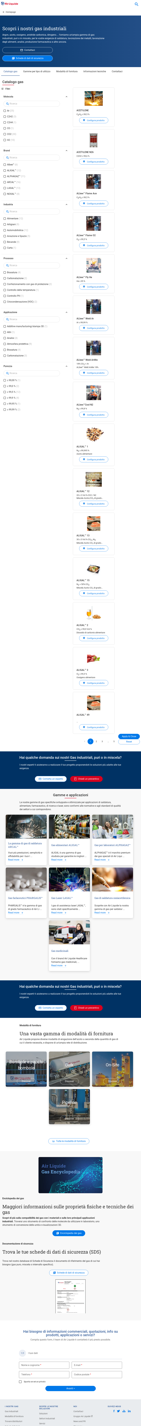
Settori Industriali (47, 1418)
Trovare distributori (13, 1421)
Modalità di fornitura (67, 71)
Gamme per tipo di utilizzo (36, 71)
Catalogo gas (10, 71)
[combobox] (136, 4)
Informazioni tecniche (94, 71)
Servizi (42, 1423)
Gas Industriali (11, 1411)
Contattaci (117, 71)
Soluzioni (43, 1413)
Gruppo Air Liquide (83, 1416)
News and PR (79, 1421)
